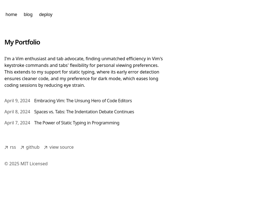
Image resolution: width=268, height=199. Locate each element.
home (11, 14)
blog (28, 14)
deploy (45, 14)
